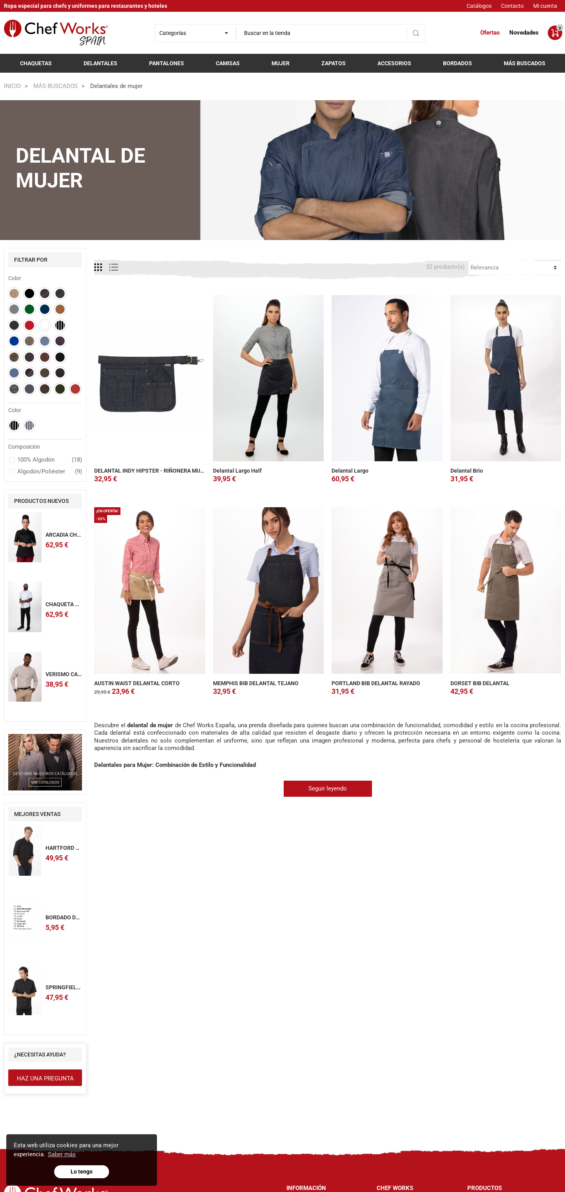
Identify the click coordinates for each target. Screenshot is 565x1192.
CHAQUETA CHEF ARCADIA (79, 604)
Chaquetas (36, 63)
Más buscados (524, 63)
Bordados (457, 63)
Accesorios (394, 63)
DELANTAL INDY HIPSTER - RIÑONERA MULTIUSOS (158, 471)
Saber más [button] (62, 1154)
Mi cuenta (545, 6)
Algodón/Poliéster (49, 472)
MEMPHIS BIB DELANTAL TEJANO (256, 683)
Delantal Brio (466, 471)
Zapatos (333, 63)
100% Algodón (49, 460)
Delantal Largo (350, 471)
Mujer (281, 63)
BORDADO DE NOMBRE (74, 917)
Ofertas (490, 32)
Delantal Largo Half (237, 471)
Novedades (524, 32)
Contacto (512, 6)
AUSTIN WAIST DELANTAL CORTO (137, 683)
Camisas (228, 63)
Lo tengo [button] (82, 1171)
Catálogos (479, 6)
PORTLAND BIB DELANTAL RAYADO (376, 683)
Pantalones (166, 63)
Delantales (100, 63)
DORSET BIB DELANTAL (480, 683)
